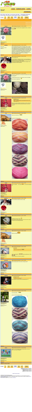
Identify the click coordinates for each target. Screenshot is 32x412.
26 (19, 17)
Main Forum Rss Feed (16, 373)
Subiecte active (20, 8)
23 (8, 17)
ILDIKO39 (6, 275)
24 (12, 17)
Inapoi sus (2, 43)
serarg (6, 215)
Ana (6, 113)
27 (22, 17)
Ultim (26, 17)
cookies (8, 376)
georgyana (6, 290)
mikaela (6, 246)
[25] (15, 17)
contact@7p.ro (14, 377)
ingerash (6, 26)
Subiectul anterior (28, 22)
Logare (29, 8)
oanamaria (6, 56)
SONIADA (6, 45)
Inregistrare (27, 11)
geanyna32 (6, 260)
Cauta (13, 8)
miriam (6, 347)
